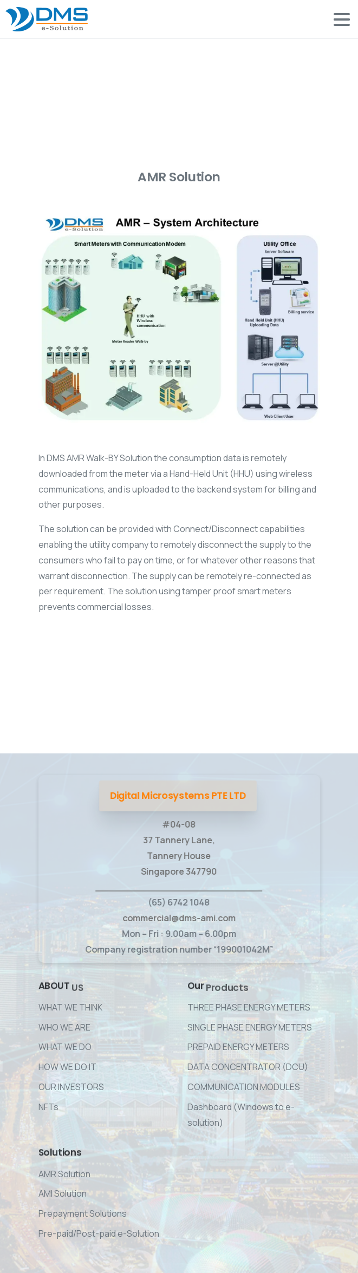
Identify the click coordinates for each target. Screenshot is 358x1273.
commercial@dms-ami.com (177, 918)
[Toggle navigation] (342, 19)
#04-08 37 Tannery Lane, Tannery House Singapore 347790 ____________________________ (177, 855)
